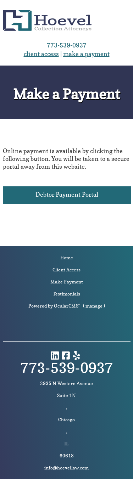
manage (93, 306)
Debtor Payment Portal (66, 194)
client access (41, 53)
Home (66, 257)
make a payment (86, 53)
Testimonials (66, 294)
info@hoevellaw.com (66, 467)
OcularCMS (67, 306)
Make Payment (66, 281)
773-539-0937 (67, 45)
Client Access (66, 269)
